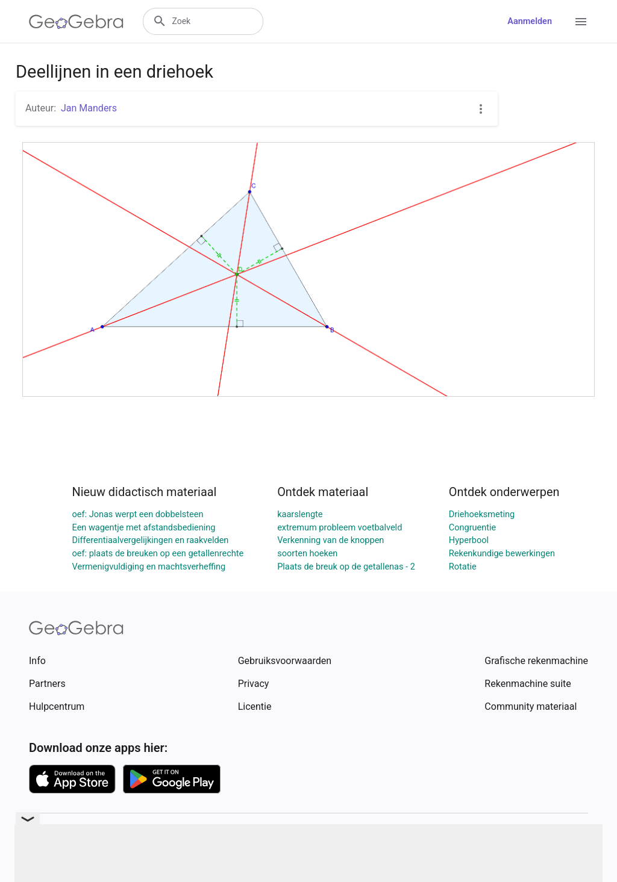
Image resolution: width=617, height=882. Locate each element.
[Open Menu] (581, 21)
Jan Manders (89, 108)
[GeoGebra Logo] (76, 21)
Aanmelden (529, 21)
